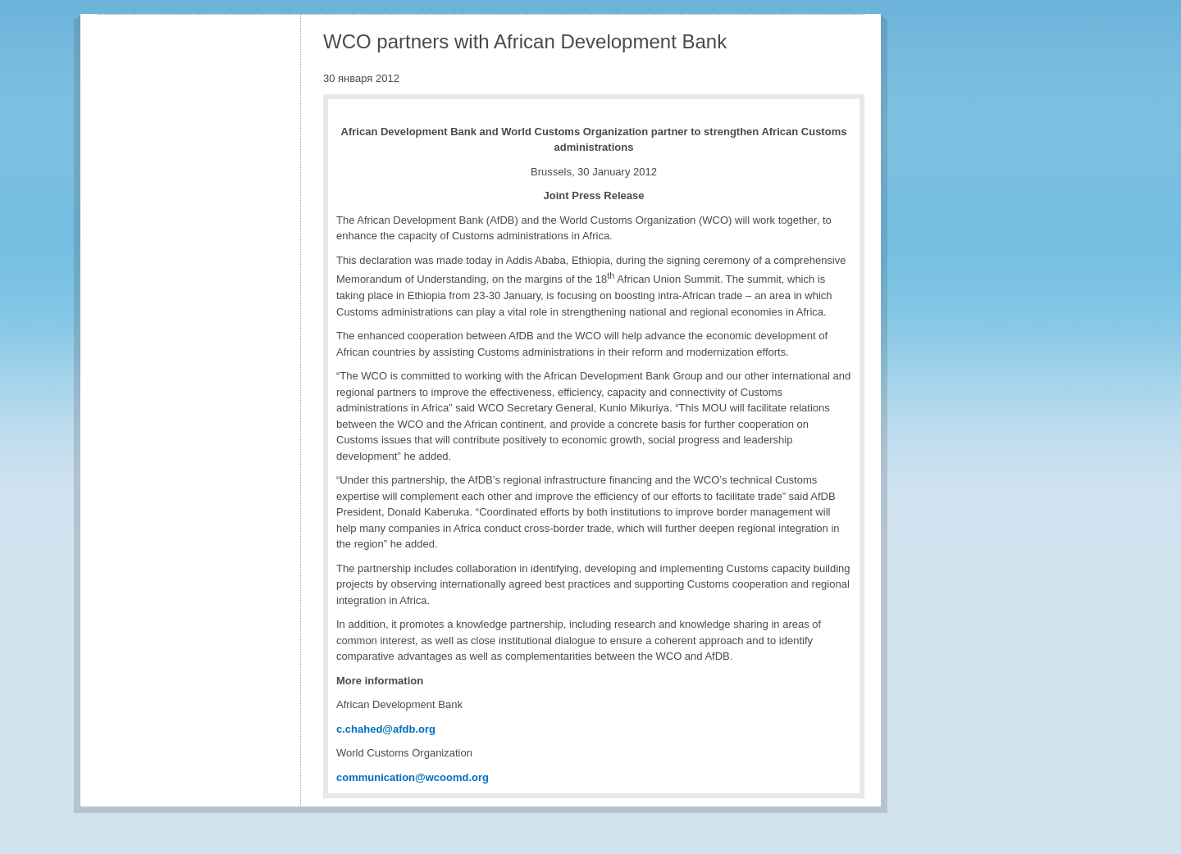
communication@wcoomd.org (412, 777)
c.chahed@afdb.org (385, 729)
